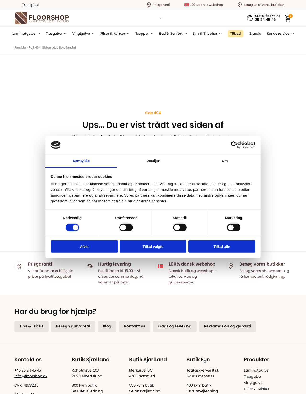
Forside (20, 47)
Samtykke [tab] (81, 161)
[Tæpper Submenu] (151, 33)
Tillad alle (221, 246)
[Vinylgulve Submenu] (92, 33)
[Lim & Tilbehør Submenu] (219, 33)
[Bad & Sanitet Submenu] (185, 33)
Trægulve (54, 33)
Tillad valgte (153, 246)
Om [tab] (225, 161)
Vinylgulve (81, 33)
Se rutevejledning (87, 391)
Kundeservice (278, 33)
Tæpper (142, 33)
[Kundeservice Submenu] (292, 33)
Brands (255, 33)
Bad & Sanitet (171, 33)
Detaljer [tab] (153, 161)
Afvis (84, 246)
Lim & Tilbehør (205, 33)
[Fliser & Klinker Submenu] (127, 33)
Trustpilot (30, 4)
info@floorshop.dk (30, 376)
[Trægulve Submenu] (64, 33)
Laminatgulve (24, 33)
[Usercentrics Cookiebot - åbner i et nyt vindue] (234, 145)
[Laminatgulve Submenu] (38, 33)
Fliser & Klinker (112, 33)
